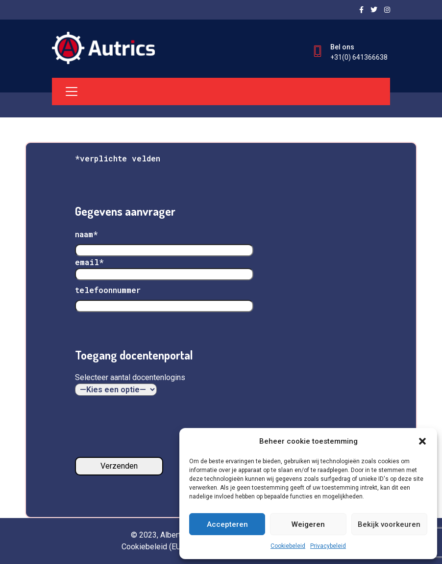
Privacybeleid (328, 545)
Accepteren (227, 524)
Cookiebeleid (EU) (152, 546)
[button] (422, 441)
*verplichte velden (117, 158)
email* (164, 268)
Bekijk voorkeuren (389, 524)
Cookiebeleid (287, 545)
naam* (86, 234)
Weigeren (308, 524)
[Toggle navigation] (71, 91)
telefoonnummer (108, 290)
